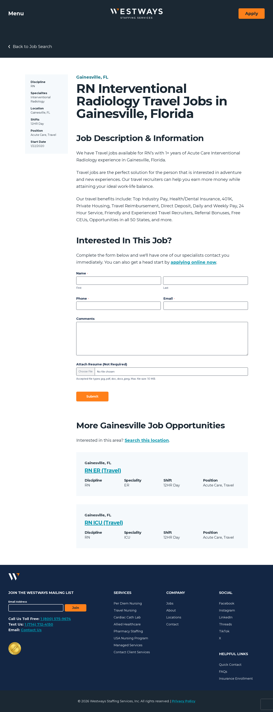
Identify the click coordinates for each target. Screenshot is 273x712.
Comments (85, 319)
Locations (173, 617)
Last (165, 287)
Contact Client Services (132, 652)
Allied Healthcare (127, 624)
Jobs (169, 603)
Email (169, 299)
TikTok (224, 631)
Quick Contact (230, 665)
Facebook (226, 603)
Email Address (17, 601)
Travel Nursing (125, 610)
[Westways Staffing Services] (136, 14)
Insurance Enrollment (236, 679)
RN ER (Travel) (103, 470)
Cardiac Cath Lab (127, 617)
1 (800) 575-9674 (55, 619)
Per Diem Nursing (128, 603)
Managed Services (128, 645)
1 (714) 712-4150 (39, 624)
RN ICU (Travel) (104, 522)
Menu (16, 13)
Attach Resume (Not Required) (101, 364)
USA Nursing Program (131, 638)
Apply (251, 13)
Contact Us (31, 630)
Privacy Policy (183, 701)
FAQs (223, 672)
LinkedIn (226, 617)
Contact (172, 624)
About (171, 610)
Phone (82, 299)
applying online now (193, 262)
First (78, 287)
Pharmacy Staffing (128, 631)
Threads (225, 624)
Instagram (227, 610)
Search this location (147, 440)
